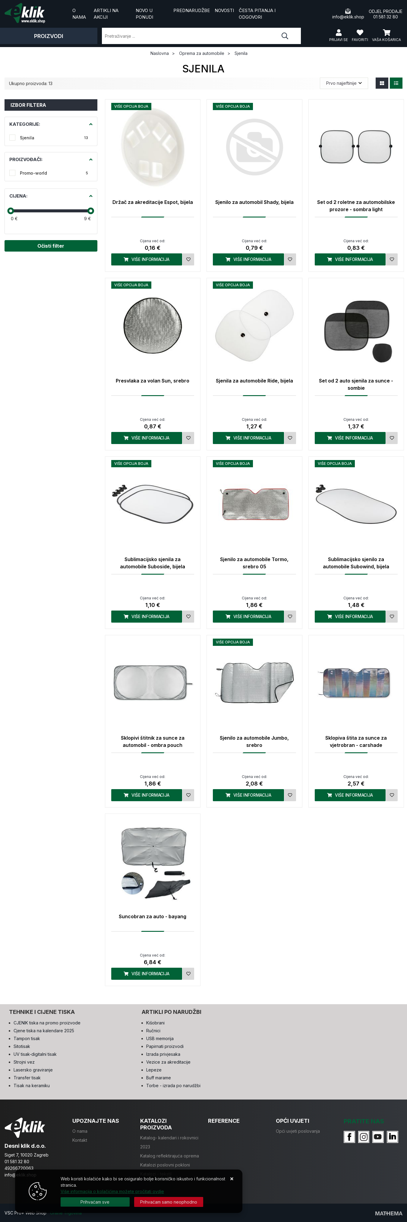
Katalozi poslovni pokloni (165, 1164)
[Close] (95, 1202)
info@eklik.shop (348, 13)
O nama (79, 14)
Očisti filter (50, 246)
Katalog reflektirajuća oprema (169, 1155)
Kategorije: (24, 124)
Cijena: (18, 196)
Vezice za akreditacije (168, 1062)
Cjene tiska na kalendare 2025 (44, 1030)
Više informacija (146, 259)
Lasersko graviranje (33, 1069)
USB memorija (160, 1038)
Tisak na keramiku (32, 1085)
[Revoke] (168, 1202)
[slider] (10, 211)
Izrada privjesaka (163, 1054)
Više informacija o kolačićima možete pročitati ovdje (112, 1191)
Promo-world (54, 173)
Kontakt (79, 1140)
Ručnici (153, 1030)
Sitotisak (22, 1046)
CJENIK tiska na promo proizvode (47, 1022)
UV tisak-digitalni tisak (35, 1054)
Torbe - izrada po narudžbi (173, 1085)
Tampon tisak (27, 1038)
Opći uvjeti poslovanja (298, 1131)
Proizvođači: (26, 159)
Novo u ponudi (144, 14)
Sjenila (54, 137)
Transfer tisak (27, 1077)
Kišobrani (155, 1022)
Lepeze (154, 1069)
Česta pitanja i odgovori (257, 14)
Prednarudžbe (191, 10)
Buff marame (158, 1077)
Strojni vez (24, 1062)
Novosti (224, 10)
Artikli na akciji (106, 14)
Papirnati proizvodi (165, 1046)
